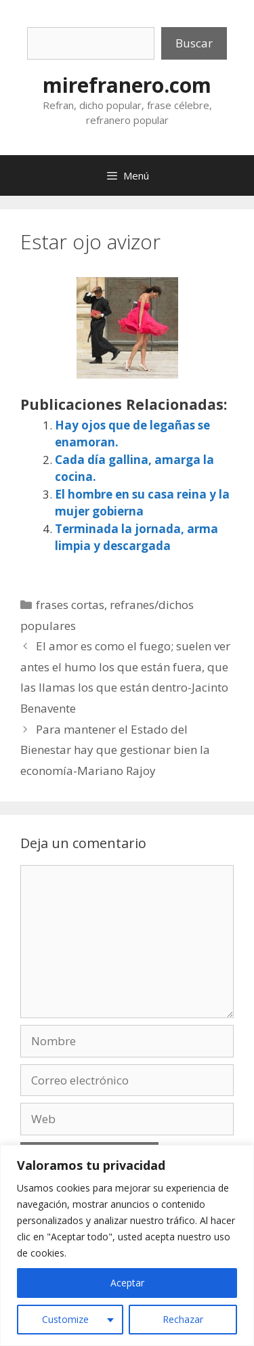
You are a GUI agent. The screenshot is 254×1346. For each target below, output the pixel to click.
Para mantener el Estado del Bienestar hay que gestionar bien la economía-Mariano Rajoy (115, 749)
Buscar (194, 43)
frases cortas (70, 604)
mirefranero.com (127, 85)
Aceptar (127, 1282)
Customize (65, 1319)
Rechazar (183, 1319)
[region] (127, 1245)
